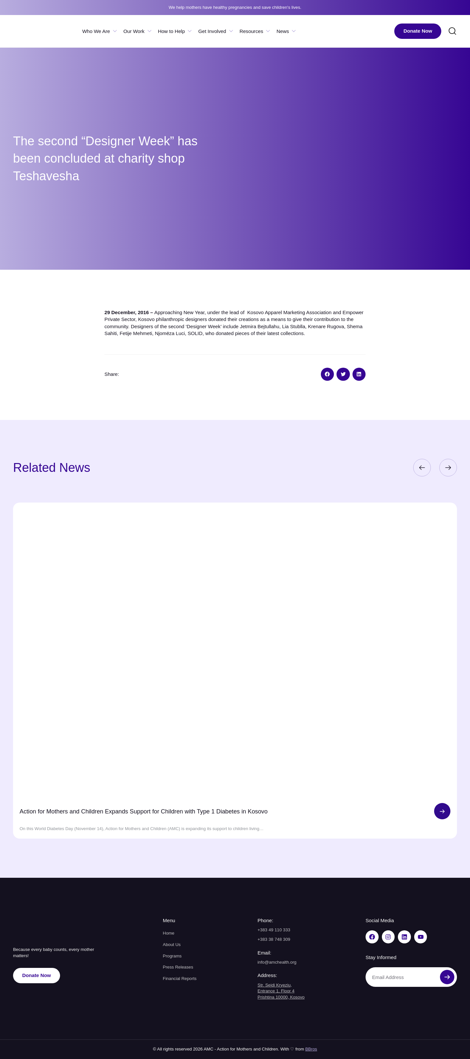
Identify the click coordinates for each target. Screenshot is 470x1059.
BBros (311, 1049)
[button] (327, 374)
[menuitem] (373, 31)
